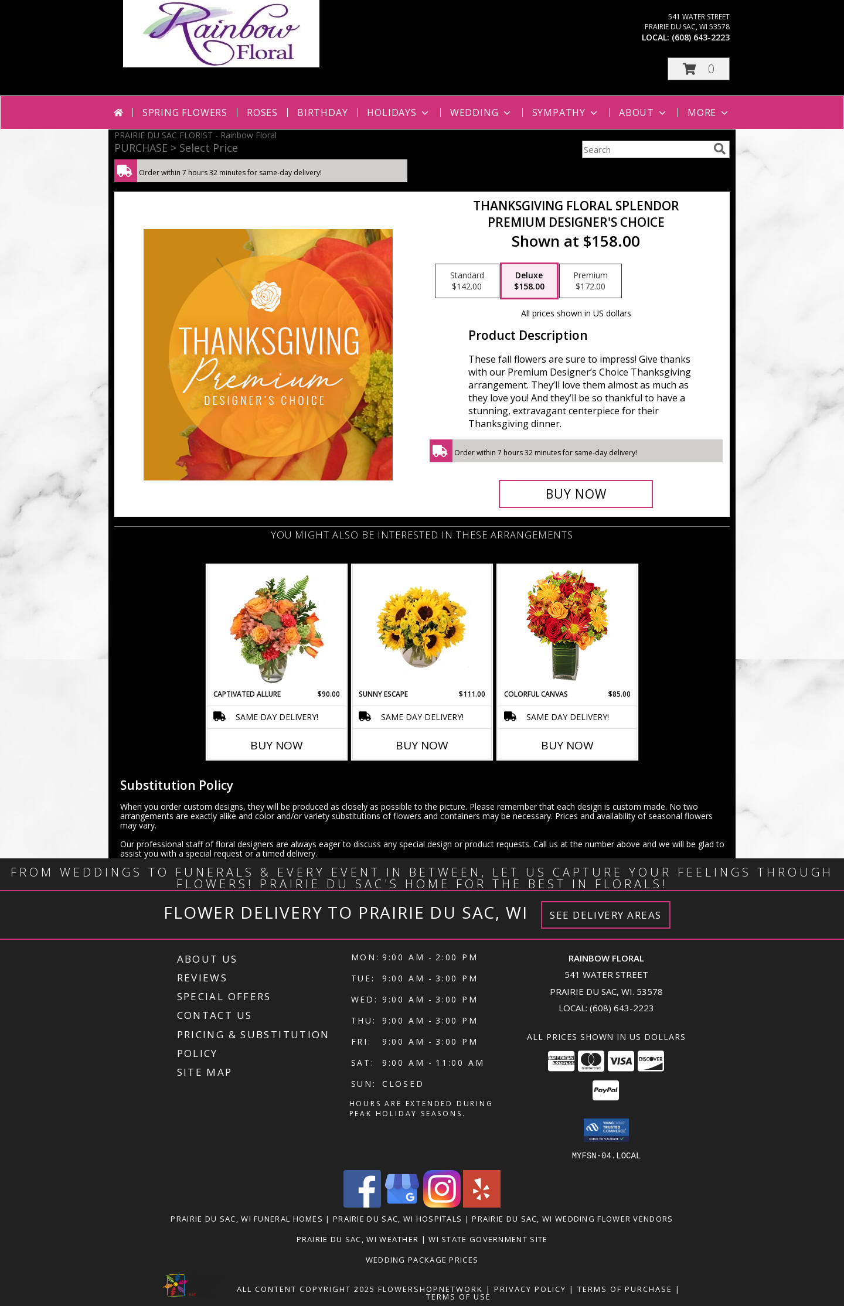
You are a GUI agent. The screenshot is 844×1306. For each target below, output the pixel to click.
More (709, 112)
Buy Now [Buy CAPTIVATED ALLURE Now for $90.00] (276, 745)
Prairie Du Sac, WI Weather (358, 1238)
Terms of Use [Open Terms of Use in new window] (458, 1296)
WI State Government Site (487, 1238)
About (643, 112)
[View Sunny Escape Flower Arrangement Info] (422, 627)
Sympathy (566, 112)
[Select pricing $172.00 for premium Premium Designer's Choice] (590, 281)
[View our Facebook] (362, 1203)
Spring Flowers (184, 112)
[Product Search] (645, 149)
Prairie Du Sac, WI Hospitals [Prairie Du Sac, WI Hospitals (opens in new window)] (397, 1218)
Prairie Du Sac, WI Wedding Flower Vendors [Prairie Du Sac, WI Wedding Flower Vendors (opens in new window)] (572, 1218)
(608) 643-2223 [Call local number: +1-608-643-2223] (701, 37)
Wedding (481, 112)
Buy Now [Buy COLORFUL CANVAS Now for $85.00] (567, 745)
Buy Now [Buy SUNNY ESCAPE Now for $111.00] (422, 745)
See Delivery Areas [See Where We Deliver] (606, 915)
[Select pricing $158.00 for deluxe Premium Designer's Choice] (529, 281)
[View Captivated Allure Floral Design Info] (277, 627)
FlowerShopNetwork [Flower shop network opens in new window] (430, 1288)
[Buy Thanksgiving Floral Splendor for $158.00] (576, 494)
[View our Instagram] (442, 1203)
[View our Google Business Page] (402, 1203)
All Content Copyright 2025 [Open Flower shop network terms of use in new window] (306, 1288)
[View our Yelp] (482, 1203)
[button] (699, 68)
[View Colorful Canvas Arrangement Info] (568, 627)
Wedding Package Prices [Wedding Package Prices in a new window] (422, 1259)
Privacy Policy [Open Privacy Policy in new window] (530, 1288)
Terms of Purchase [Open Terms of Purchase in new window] (624, 1288)
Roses (262, 112)
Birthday (322, 112)
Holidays (398, 112)
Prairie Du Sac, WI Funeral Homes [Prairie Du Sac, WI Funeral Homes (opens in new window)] (247, 1218)
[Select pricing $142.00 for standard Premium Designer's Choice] (467, 281)
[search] (719, 148)
